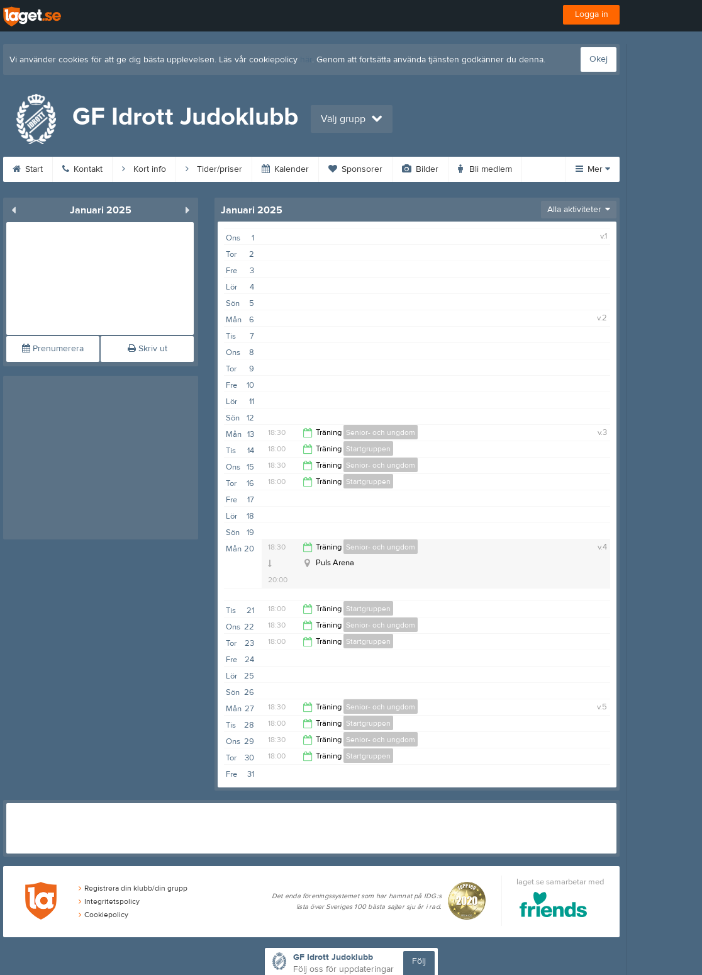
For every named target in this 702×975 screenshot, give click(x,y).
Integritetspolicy (109, 901)
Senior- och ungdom (380, 432)
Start (28, 169)
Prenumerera (53, 348)
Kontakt (82, 169)
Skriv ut (147, 348)
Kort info (144, 169)
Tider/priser (214, 169)
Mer (593, 169)
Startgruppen (368, 449)
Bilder (420, 169)
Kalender (285, 169)
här (306, 59)
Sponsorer (355, 169)
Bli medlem (485, 169)
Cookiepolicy (103, 915)
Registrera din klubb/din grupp (133, 888)
